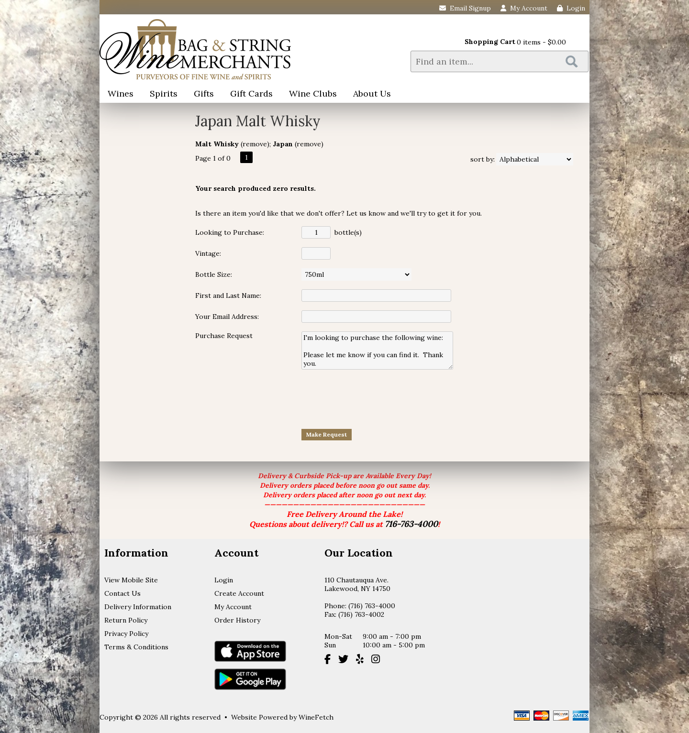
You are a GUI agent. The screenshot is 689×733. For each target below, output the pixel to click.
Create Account (239, 593)
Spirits (160, 94)
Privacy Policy (126, 633)
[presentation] (374, 398)
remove (255, 144)
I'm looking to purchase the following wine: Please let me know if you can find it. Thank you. (377, 350)
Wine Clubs (310, 94)
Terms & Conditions (136, 647)
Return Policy (125, 620)
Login (571, 8)
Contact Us (122, 593)
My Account (233, 606)
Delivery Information (137, 606)
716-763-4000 (411, 523)
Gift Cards (251, 93)
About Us (369, 94)
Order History (237, 620)
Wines (117, 94)
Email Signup (465, 8)
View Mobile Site (131, 580)
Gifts (201, 94)
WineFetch (316, 717)
